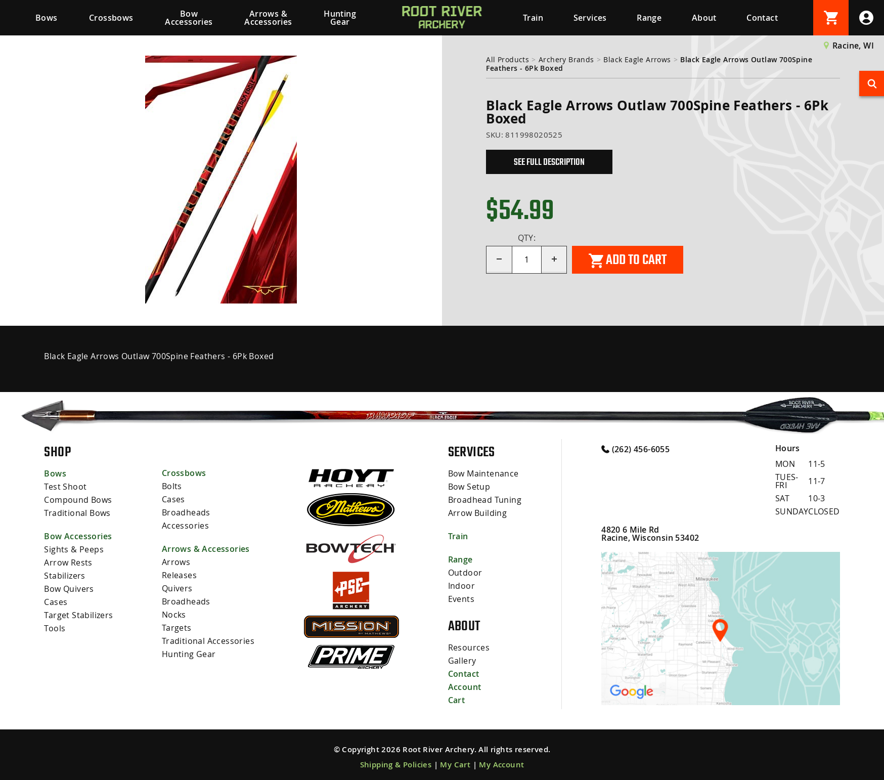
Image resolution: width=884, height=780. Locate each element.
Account (464, 687)
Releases (179, 575)
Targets (177, 628)
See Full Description (549, 162)
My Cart (455, 764)
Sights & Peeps (74, 549)
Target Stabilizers (78, 615)
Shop (57, 451)
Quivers (177, 588)
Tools (54, 628)
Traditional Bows (77, 513)
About (704, 17)
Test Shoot (65, 487)
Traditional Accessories (208, 641)
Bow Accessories (188, 17)
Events (461, 599)
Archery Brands (566, 59)
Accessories (185, 526)
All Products (507, 59)
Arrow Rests (68, 562)
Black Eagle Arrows (637, 59)
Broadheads (186, 512)
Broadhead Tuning (484, 500)
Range (649, 17)
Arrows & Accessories (268, 17)
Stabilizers (64, 576)
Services (590, 17)
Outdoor (465, 573)
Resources (469, 647)
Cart (456, 700)
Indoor (461, 586)
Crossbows (111, 17)
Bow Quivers (69, 589)
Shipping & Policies (396, 764)
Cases (55, 602)
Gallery (462, 661)
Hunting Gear (340, 17)
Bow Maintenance (483, 473)
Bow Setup (469, 487)
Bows (46, 17)
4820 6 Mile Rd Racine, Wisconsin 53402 (650, 534)
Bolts (172, 486)
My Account (501, 764)
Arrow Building (477, 513)
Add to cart (628, 260)
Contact (762, 17)
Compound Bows (78, 500)
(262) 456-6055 (635, 448)
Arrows (176, 562)
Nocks (174, 615)
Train (533, 17)
